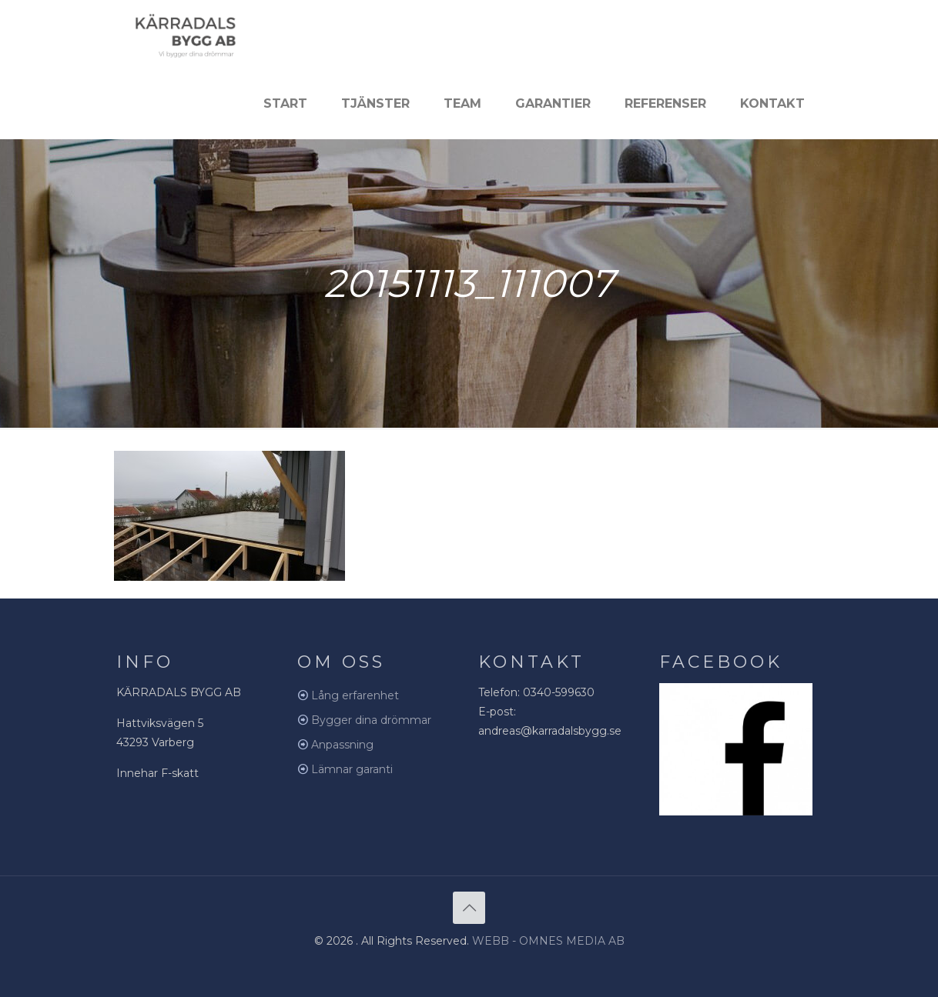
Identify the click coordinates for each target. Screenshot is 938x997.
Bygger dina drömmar (371, 720)
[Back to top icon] (469, 908)
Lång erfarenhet (355, 695)
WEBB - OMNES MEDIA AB (548, 941)
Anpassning (342, 745)
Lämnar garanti (352, 769)
